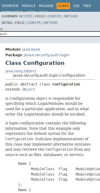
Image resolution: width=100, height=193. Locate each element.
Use (76, 6)
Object (28, 89)
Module (29, 6)
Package (46, 6)
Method (71, 16)
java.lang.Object (20, 71)
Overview (10, 6)
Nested (25, 16)
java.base (31, 49)
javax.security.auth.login (46, 55)
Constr (54, 16)
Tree (87, 6)
